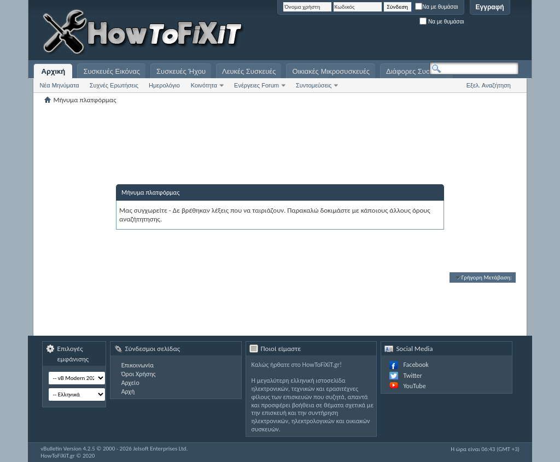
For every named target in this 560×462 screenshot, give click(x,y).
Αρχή (128, 391)
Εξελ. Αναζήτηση (488, 85)
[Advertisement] (382, 32)
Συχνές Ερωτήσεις (114, 85)
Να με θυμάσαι (436, 7)
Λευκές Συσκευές (249, 71)
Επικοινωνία (137, 365)
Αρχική (54, 71)
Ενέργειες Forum (256, 85)
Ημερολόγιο (164, 85)
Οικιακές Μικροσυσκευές (331, 71)
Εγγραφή (490, 7)
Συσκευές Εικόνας (111, 71)
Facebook (415, 365)
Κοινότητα (204, 85)
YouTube (414, 386)
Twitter (412, 375)
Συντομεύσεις (313, 85)
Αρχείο (130, 383)
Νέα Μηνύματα (59, 85)
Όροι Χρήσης (138, 374)
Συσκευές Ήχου (181, 71)
